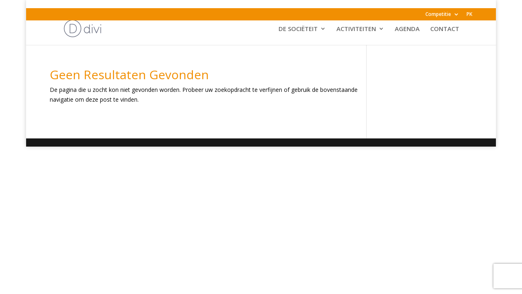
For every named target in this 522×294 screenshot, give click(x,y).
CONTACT (444, 29)
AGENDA (407, 29)
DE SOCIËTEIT (298, 29)
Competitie (438, 15)
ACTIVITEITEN (356, 29)
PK (469, 15)
